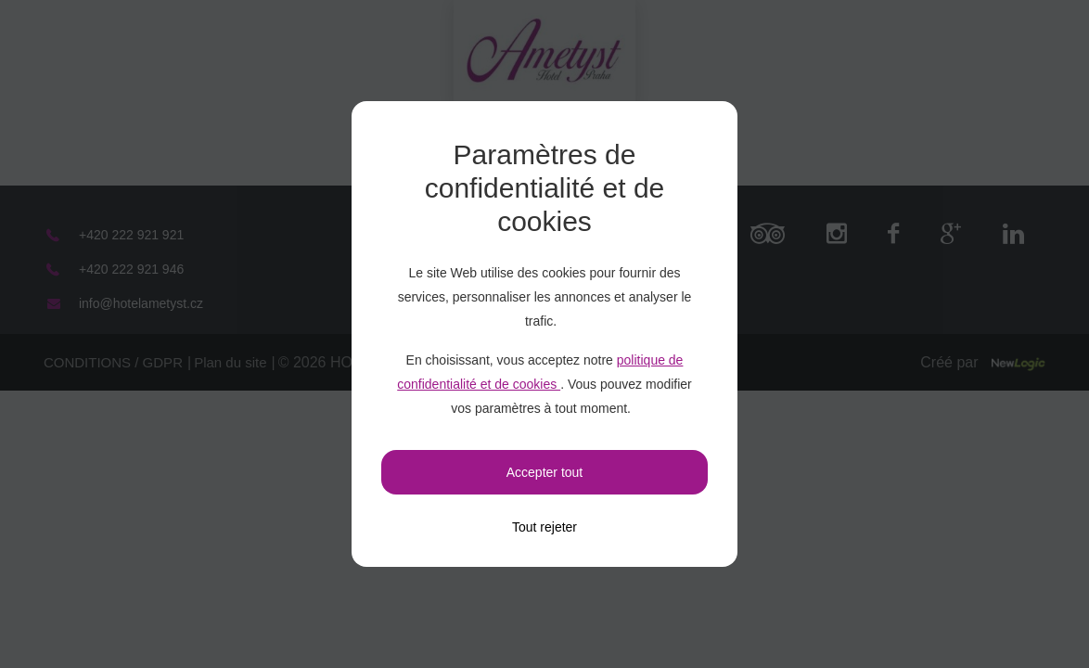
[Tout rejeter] (544, 527)
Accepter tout (544, 472)
